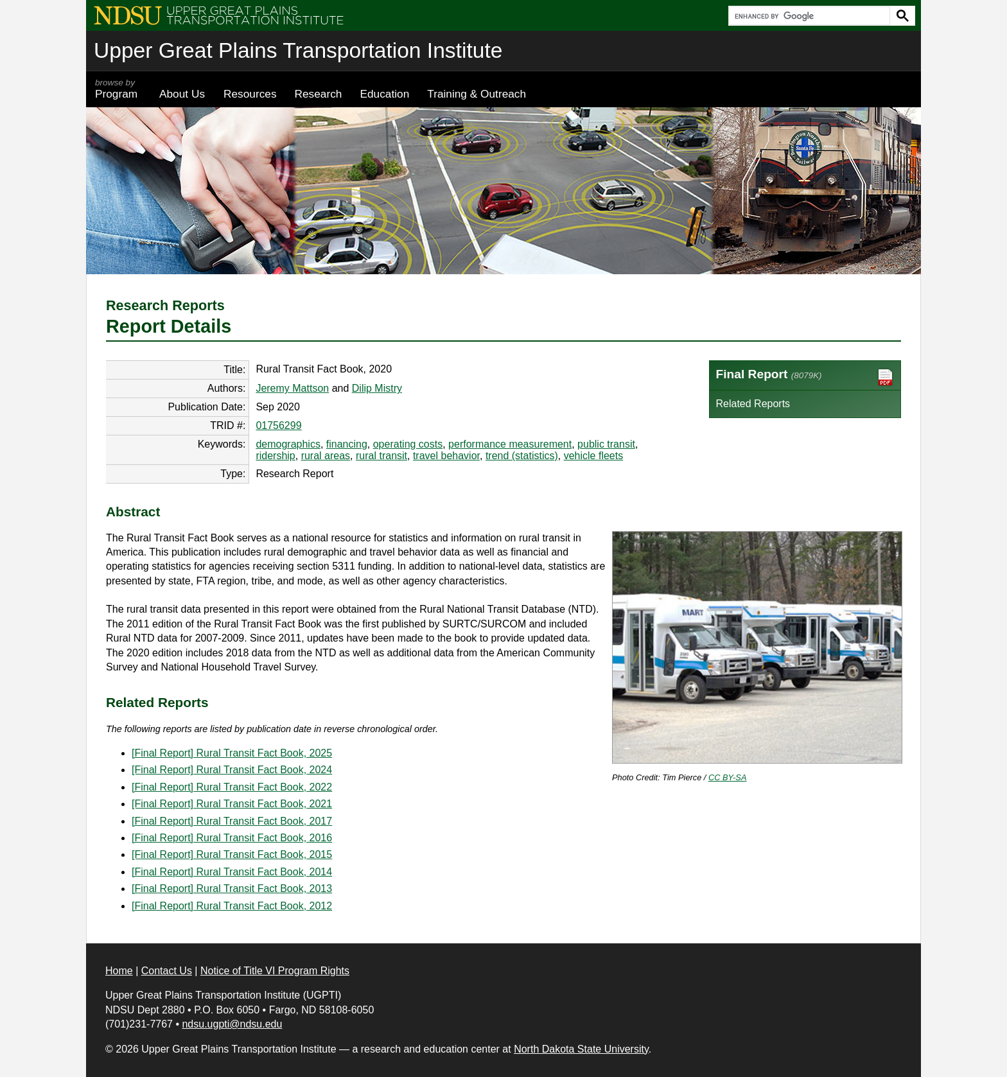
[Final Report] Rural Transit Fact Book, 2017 (232, 821)
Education (384, 93)
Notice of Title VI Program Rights (274, 970)
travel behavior (446, 455)
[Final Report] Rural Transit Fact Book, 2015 (232, 854)
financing (346, 444)
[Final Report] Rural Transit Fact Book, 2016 (232, 837)
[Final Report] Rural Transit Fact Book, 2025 (232, 753)
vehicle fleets (594, 455)
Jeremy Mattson (292, 388)
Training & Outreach (476, 93)
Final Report (805, 377)
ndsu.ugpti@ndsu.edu (232, 1024)
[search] (808, 16)
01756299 (278, 425)
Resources (250, 93)
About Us (182, 93)
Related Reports (753, 403)
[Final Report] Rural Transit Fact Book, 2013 (232, 888)
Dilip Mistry (377, 388)
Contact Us (166, 970)
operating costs (408, 444)
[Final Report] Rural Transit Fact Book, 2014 (232, 871)
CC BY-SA (727, 777)
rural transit (381, 455)
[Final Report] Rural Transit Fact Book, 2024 (232, 769)
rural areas (325, 455)
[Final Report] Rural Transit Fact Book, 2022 (232, 787)
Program (118, 89)
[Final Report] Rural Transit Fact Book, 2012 (232, 905)
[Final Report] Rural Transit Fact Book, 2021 (232, 803)
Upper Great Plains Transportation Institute (298, 50)
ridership (275, 455)
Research (318, 93)
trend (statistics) (522, 455)
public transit (606, 444)
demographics (288, 444)
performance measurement (510, 444)
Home (119, 970)
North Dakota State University (581, 1049)
